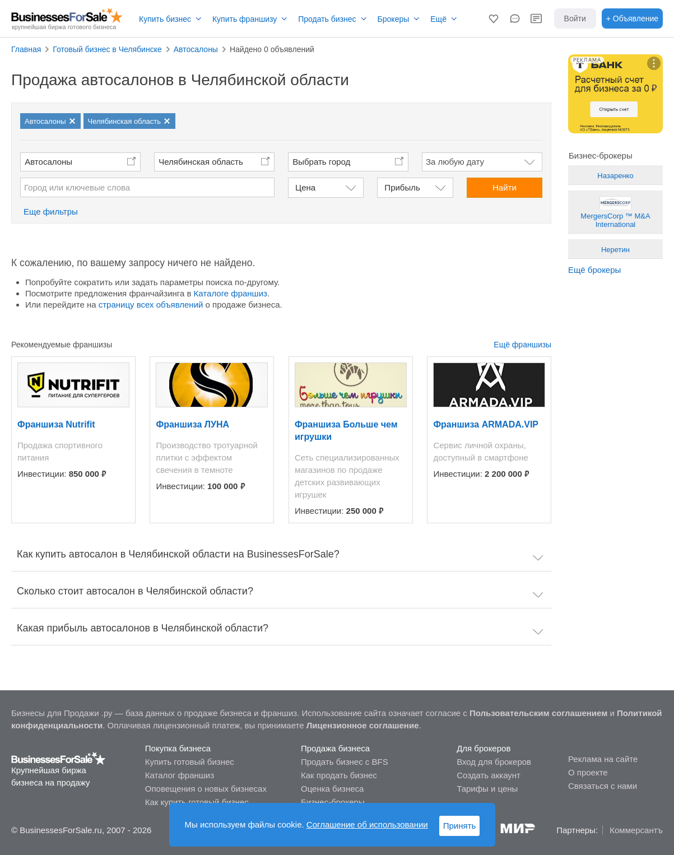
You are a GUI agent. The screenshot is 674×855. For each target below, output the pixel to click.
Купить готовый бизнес (189, 761)
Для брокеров (483, 748)
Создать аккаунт (488, 775)
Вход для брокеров (494, 761)
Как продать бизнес (339, 775)
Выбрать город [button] (321, 161)
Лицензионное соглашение (362, 725)
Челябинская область (201, 161)
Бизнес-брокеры (333, 802)
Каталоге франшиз (230, 293)
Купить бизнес (165, 19)
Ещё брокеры (594, 270)
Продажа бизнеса (335, 748)
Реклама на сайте (603, 759)
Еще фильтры (51, 211)
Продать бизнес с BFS (344, 761)
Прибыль (402, 187)
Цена (305, 187)
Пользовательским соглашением (538, 713)
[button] (493, 18)
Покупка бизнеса (178, 748)
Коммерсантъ (636, 830)
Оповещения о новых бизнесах (206, 788)
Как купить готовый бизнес (197, 802)
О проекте (588, 772)
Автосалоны (48, 161)
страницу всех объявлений (151, 304)
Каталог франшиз (179, 775)
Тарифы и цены (487, 788)
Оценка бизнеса (332, 788)
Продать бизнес (327, 19)
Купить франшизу (244, 19)
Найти (504, 187)
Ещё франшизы (522, 344)
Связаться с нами (602, 786)
